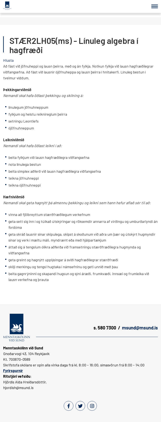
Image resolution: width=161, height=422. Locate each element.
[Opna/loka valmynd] (154, 6)
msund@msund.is (140, 327)
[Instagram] (92, 406)
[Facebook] (68, 406)
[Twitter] (80, 406)
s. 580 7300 (104, 327)
